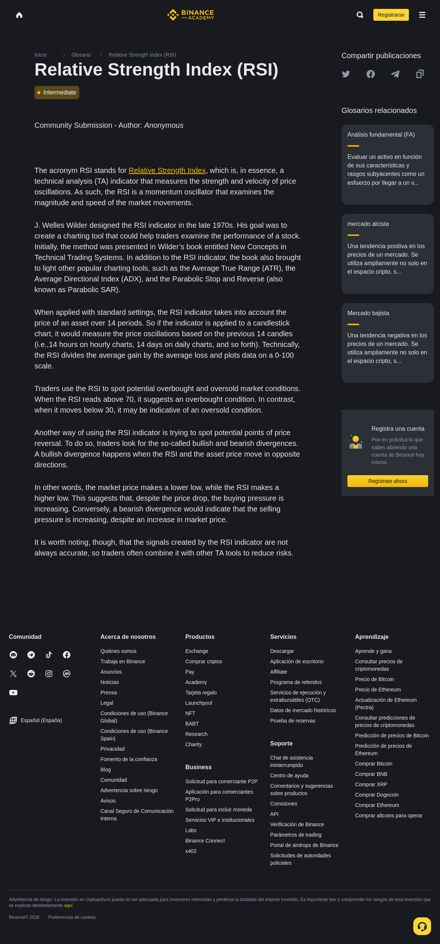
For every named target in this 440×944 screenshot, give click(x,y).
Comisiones (283, 804)
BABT (192, 724)
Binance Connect (205, 841)
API (274, 814)
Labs (190, 830)
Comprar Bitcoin (373, 764)
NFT (190, 713)
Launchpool (198, 703)
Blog (105, 770)
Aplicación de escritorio (297, 661)
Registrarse (391, 15)
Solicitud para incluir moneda (218, 810)
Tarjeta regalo (201, 693)
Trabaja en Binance (122, 661)
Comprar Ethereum (377, 805)
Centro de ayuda (289, 775)
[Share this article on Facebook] (370, 74)
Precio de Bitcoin (374, 679)
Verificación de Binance (297, 824)
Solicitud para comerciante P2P (221, 781)
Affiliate (278, 672)
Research (196, 734)
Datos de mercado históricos (303, 710)
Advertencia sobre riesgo (129, 790)
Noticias (109, 682)
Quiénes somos (118, 651)
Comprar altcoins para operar (389, 815)
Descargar (282, 651)
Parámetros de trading (296, 835)
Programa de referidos (296, 682)
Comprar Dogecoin (377, 795)
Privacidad (112, 749)
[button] (422, 14)
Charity (193, 744)
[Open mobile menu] (422, 14)
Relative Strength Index (167, 170)
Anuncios (111, 672)
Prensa (108, 693)
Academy (196, 682)
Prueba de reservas (293, 721)
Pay (189, 672)
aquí (68, 905)
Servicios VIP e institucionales (219, 820)
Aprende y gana (373, 651)
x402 (190, 851)
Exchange (196, 651)
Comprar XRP (371, 784)
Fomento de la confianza (128, 759)
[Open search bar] (357, 14)
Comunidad (113, 780)
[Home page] (190, 15)
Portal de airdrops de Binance (304, 845)
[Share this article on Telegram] (395, 74)
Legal (106, 703)
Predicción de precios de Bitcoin (392, 735)
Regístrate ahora (388, 481)
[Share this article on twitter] (345, 74)
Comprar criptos (203, 661)
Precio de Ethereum (378, 690)
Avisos (108, 801)
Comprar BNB (371, 774)
